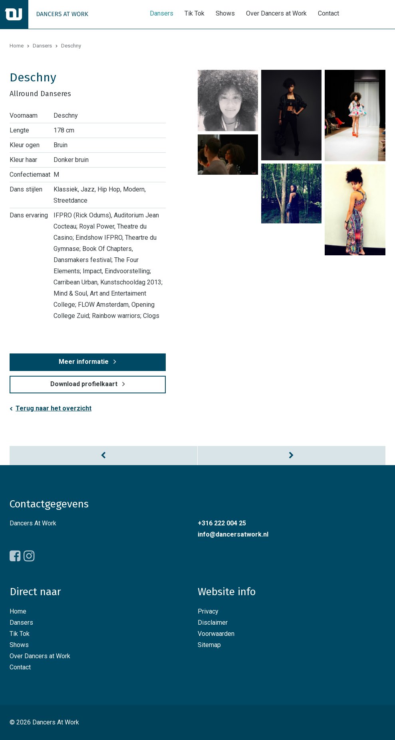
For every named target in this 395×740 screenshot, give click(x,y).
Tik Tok (194, 13)
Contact (328, 13)
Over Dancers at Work (276, 13)
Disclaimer (213, 622)
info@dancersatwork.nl (233, 534)
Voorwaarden (216, 633)
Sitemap (209, 645)
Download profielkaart (83, 384)
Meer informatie (84, 361)
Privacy (208, 611)
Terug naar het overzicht (53, 408)
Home (17, 46)
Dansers (161, 13)
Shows (225, 13)
